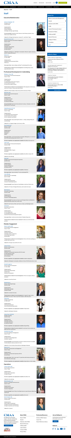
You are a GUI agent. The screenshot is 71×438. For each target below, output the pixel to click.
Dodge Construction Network (54, 57)
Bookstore (41, 6)
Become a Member (63, 2)
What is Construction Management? (56, 18)
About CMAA (23, 417)
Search (57, 3)
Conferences (49, 6)
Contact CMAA (23, 429)
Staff (49, 45)
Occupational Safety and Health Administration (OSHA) (55, 66)
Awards (57, 21)
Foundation (50, 42)
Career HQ (35, 2)
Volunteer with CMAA (53, 23)
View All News (57, 90)
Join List (55, 421)
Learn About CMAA (8, 425)
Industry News (48, 2)
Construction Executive (53, 83)
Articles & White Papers (41, 417)
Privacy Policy (23, 431)
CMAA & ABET (23, 425)
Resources (56, 6)
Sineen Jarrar (7, 347)
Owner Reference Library (42, 421)
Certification (21, 6)
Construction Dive (52, 75)
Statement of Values (52, 31)
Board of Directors (52, 37)
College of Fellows (57, 39)
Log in (54, 2)
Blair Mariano (7, 189)
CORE (49, 26)
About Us (6, 6)
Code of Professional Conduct (54, 29)
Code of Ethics (23, 427)
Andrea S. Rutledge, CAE (9, 21)
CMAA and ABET (52, 34)
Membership (13, 6)
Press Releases (41, 2)
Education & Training (31, 6)
